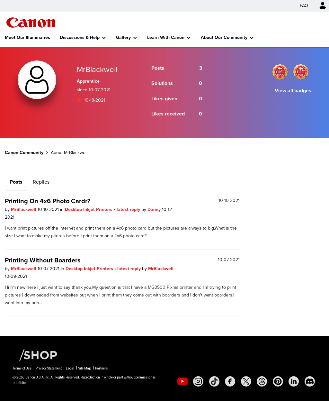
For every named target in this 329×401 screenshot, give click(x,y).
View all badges (293, 90)
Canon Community (30, 22)
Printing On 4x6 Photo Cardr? (47, 201)
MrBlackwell (24, 209)
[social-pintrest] (278, 381)
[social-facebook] (230, 381)
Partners (101, 368)
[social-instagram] (198, 381)
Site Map (84, 368)
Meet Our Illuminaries (27, 37)
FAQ (304, 5)
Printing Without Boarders (43, 260)
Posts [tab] (16, 182)
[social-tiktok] (214, 381)
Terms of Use (22, 368)
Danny (154, 209)
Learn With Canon (165, 37)
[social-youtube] (182, 381)
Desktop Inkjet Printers (89, 209)
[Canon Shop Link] (35, 355)
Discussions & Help (80, 37)
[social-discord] (310, 381)
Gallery (123, 37)
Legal (70, 368)
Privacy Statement (49, 368)
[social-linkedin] (294, 381)
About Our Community (224, 37)
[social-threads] (262, 381)
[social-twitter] (246, 381)
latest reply (129, 209)
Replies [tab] (41, 182)
